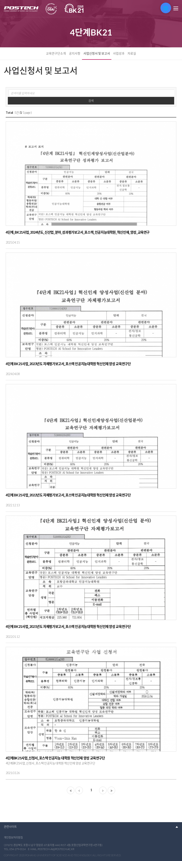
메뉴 (175, 8)
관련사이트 (10, 827)
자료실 (131, 53)
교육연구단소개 (56, 53)
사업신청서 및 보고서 (96, 53)
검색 (91, 101)
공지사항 (74, 53)
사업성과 (118, 53)
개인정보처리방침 (13, 837)
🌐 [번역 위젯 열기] (165, 8)
